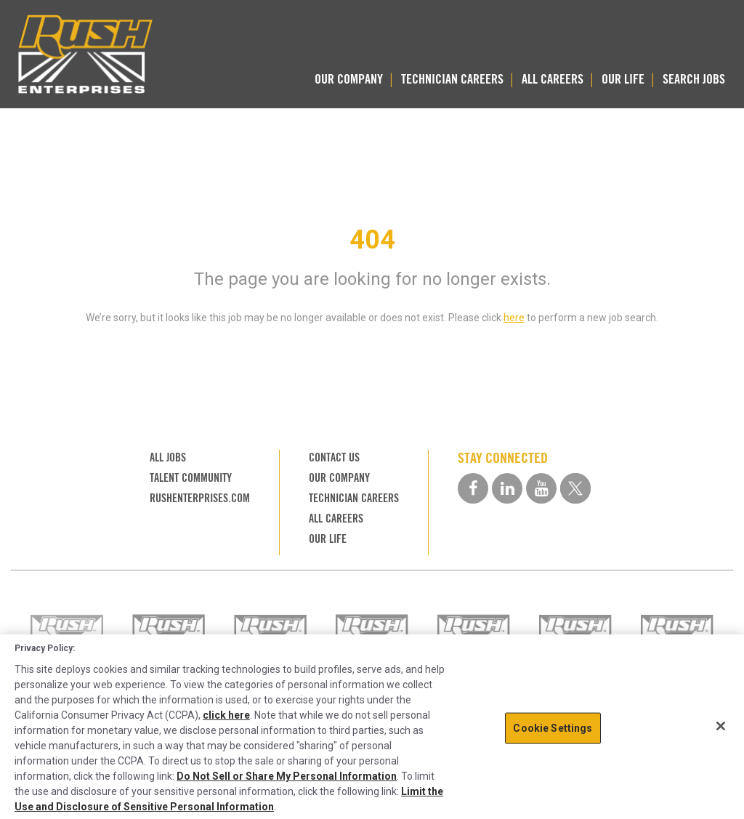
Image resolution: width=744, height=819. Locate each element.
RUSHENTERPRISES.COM (200, 498)
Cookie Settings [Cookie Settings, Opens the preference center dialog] (552, 727)
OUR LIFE (623, 78)
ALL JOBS (168, 457)
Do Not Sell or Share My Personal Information (287, 776)
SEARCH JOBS (694, 78)
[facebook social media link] (473, 488)
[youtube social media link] (541, 488)
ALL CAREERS (552, 78)
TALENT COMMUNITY (191, 478)
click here (226, 715)
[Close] (721, 726)
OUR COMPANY (349, 78)
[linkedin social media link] (507, 488)
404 (372, 240)
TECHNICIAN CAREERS (452, 78)
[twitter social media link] (575, 488)
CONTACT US (334, 457)
